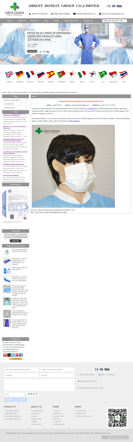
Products (34, 21)
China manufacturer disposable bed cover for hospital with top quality (20, 312)
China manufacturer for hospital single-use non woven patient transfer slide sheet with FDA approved (19, 323)
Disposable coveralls (12, 411)
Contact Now (15, 358)
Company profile (37, 411)
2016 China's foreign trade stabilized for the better (51, 212)
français (30, 82)
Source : (68, 105)
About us (36, 407)
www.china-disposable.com (113, 14)
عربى (103, 82)
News (46, 21)
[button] (26, 207)
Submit (10, 400)
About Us (21, 21)
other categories (74, 121)
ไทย (123, 82)
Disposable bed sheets (12, 416)
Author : (49, 105)
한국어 (92, 82)
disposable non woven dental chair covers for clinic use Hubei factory (19, 278)
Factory (34, 416)
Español (51, 82)
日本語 (71, 82)
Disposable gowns (11, 413)
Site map (57, 419)
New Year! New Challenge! (11, 177)
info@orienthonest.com (85, 14)
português (61, 82)
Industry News (9, 104)
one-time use (92, 108)
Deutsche (19, 82)
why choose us (37, 424)
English (9, 82)
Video (56, 21)
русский (40, 82)
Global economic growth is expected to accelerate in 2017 (56, 210)
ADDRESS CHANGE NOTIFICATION (13, 166)
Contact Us (88, 21)
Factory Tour (58, 413)
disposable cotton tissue (13, 419)
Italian (82, 82)
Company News (9, 108)
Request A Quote (59, 424)
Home (9, 21)
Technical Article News (20, 92)
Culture (34, 421)
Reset (22, 400)
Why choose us (71, 21)
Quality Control (37, 419)
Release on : (97, 105)
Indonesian (113, 82)
